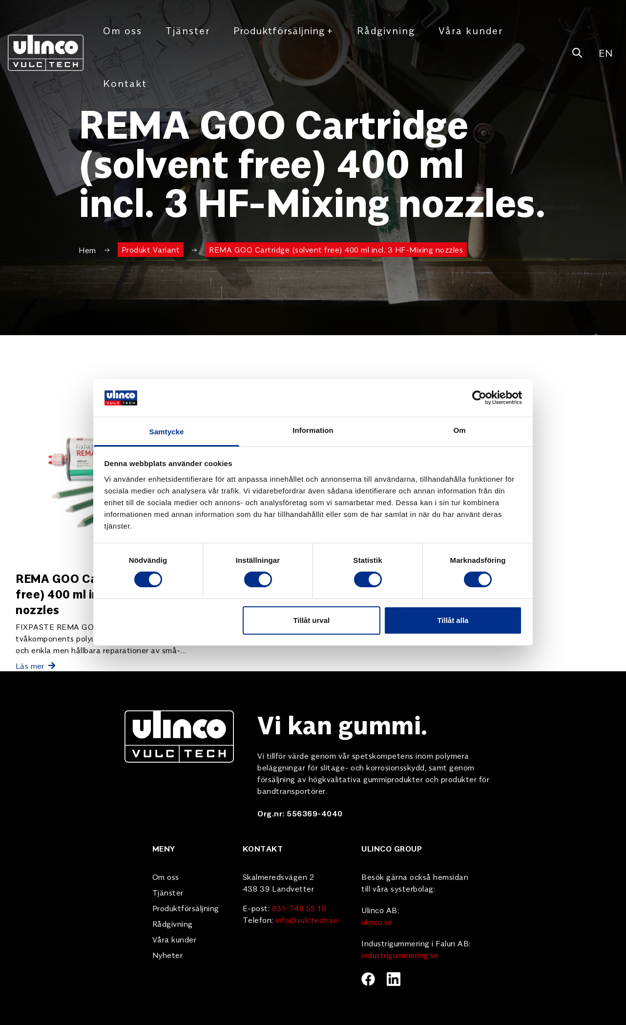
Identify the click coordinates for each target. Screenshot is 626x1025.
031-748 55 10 (299, 907)
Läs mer (35, 665)
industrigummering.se (399, 954)
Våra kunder (470, 30)
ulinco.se (377, 921)
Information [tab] (313, 430)
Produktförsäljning (283, 30)
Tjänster (188, 30)
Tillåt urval (311, 620)
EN (605, 52)
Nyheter (167, 954)
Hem (87, 249)
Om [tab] (459, 430)
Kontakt (125, 82)
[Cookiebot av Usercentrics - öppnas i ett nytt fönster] (479, 397)
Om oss (122, 30)
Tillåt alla (452, 620)
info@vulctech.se (306, 919)
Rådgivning (386, 30)
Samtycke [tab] (166, 431)
